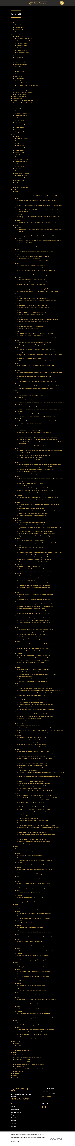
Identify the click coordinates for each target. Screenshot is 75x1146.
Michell (15, 134)
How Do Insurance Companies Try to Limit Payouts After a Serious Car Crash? (40, 205)
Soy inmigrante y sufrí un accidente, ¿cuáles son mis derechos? (36, 333)
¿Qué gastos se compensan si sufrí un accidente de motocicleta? (37, 352)
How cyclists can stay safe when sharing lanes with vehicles (35, 432)
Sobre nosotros (19, 1071)
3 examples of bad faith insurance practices (31, 335)
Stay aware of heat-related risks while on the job (32, 990)
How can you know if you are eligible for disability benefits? (35, 883)
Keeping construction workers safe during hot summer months (36, 936)
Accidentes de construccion (22, 1059)
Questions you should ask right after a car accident (33, 492)
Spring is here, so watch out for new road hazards (32, 811)
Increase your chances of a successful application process (34, 1034)
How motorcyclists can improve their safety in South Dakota (35, 869)
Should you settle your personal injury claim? (31, 702)
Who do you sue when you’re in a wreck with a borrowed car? (35, 559)
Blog (14, 189)
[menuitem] (13, 1143)
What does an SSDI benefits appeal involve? (31, 395)
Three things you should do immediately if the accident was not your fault (39, 690)
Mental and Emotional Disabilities (24, 92)
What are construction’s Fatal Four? (29, 413)
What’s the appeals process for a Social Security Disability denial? (37, 825)
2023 (16, 390)
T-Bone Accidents (22, 50)
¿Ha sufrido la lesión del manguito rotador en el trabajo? (34, 841)
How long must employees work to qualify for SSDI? (33, 345)
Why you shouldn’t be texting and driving (30, 471)
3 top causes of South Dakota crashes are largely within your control (38, 439)
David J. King (18, 25)
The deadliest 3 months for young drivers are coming (33, 788)
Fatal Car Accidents (22, 43)
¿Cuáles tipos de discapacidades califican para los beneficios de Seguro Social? (41, 478)
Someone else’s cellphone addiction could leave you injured (35, 1013)
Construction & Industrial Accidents (23, 100)
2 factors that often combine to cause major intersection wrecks (36, 469)
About (15, 22)
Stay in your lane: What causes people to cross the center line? (36, 611)
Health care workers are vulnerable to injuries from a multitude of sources (39, 776)
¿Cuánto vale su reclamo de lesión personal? (31, 326)
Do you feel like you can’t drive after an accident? (32, 744)
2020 (16, 846)
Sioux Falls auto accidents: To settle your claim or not (33, 820)
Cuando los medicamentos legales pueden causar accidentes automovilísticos (40, 552)
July (18, 331)
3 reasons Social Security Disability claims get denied (33, 515)
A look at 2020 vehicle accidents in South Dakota (32, 832)
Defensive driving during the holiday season (31, 547)
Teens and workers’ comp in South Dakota (30, 358)
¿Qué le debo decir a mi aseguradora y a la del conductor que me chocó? (39, 827)
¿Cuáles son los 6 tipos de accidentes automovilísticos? (34, 648)
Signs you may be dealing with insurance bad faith (33, 632)
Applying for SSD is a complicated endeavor (31, 927)
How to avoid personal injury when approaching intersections (35, 888)
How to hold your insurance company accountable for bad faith (36, 1029)
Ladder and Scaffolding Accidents (24, 102)
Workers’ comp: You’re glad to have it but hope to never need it (36, 1018)
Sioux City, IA (17, 154)
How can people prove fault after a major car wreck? (33, 321)
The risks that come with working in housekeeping (32, 700)
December (20, 227)
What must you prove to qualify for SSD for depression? (34, 955)
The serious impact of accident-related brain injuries (33, 1004)
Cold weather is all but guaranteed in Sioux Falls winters (34, 971)
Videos (17, 1043)
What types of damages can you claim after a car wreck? (35, 751)
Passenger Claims (22, 45)
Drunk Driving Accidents (23, 40)
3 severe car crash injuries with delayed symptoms (32, 874)
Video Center (17, 1041)
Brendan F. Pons (19, 27)
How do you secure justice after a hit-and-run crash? (33, 561)
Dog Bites (18, 59)
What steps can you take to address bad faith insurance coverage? (37, 999)
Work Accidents (17, 98)
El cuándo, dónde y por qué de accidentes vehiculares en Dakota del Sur (39, 797)
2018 (16, 962)
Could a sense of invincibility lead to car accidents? (33, 634)
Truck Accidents (19, 78)
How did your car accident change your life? (31, 941)
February (19, 214)
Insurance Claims (17, 104)
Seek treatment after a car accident (29, 818)
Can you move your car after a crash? (29, 578)
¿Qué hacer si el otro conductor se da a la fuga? (32, 284)
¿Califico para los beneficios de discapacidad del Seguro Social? (36, 365)
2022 (16, 518)
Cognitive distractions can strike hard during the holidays (34, 536)
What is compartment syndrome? (28, 770)
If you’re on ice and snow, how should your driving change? (35, 660)
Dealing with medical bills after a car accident (31, 767)
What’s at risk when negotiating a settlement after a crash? (35, 376)
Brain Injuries (20, 69)
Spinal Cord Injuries (22, 73)
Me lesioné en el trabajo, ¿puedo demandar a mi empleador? (36, 629)
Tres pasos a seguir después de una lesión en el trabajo (34, 307)
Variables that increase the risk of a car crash (31, 807)
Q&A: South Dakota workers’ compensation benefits (33, 485)
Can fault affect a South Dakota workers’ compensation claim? (36, 388)
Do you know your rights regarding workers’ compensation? (35, 909)
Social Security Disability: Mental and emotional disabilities (35, 860)
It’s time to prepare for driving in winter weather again (34, 976)
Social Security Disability (20, 90)
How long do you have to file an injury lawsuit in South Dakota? (36, 568)
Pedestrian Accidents (21, 64)
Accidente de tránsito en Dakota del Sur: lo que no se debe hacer (37, 349)
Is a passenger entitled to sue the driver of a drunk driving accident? (38, 643)
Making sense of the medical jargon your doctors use (33, 902)
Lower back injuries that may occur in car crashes (32, 367)
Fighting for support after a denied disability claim (33, 946)
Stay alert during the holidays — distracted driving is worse (35, 913)
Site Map (15, 1077)
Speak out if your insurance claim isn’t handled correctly (34, 809)
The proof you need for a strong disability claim (32, 985)
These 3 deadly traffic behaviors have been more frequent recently (37, 282)
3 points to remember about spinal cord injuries (32, 540)
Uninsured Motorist (22, 1048)
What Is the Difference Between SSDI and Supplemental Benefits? (37, 200)
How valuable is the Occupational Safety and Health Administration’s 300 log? (41, 730)
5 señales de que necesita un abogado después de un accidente (36, 251)
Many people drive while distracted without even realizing (35, 499)
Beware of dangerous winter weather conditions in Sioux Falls (36, 693)
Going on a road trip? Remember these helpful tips (33, 608)
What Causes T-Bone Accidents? (28, 247)
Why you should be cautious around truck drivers (32, 839)
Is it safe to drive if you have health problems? (32, 781)
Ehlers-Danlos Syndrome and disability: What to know (33, 446)
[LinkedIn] (46, 1107)
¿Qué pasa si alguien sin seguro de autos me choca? (33, 732)
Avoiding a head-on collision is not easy (29, 892)
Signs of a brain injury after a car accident (30, 457)
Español (15, 1052)
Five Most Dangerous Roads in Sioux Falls (30, 399)
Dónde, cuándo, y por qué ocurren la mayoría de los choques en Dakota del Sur (40, 511)
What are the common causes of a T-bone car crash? (33, 460)
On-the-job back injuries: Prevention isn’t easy (31, 802)
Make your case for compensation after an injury (32, 737)
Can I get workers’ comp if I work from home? (31, 525)
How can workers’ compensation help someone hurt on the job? (36, 758)
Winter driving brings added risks (28, 844)
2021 (16, 683)
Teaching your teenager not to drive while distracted (33, 765)
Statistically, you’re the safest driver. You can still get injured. (36, 746)
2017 (16, 1020)
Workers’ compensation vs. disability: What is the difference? (35, 261)
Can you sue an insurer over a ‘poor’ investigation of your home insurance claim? (41, 450)
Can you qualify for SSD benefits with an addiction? (33, 554)
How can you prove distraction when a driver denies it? (34, 575)
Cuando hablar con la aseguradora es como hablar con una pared (37, 786)
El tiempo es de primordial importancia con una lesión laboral (36, 571)
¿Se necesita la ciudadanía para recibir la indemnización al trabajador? (38, 497)
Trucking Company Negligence (25, 87)
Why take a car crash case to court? (29, 328)
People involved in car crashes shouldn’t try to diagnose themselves (37, 275)
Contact (15, 1075)
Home (14, 21)
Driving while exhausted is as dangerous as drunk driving (34, 669)
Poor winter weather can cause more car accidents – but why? (36, 531)
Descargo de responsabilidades (23, 1061)
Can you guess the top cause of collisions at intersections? (35, 622)
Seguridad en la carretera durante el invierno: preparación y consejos (38, 416)
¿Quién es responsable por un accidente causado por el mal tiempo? (38, 674)
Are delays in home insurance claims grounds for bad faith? (35, 467)
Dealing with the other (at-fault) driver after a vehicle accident (36, 606)
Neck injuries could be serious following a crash (32, 646)
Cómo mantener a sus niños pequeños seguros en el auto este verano (38, 437)
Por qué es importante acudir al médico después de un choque (36, 704)
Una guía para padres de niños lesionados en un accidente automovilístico (39, 385)
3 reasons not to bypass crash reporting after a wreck (33, 298)
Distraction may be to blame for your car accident (33, 1039)
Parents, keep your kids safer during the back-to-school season (36, 739)
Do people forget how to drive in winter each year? (33, 679)
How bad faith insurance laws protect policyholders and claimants (37, 756)
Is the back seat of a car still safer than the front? (33, 714)
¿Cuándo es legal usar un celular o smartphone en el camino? (36, 557)
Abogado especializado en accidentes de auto (28, 1057)
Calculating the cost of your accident (29, 981)
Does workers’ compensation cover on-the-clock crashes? (34, 305)
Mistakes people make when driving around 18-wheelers (34, 620)
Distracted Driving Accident (24, 38)
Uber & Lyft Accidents (23, 52)
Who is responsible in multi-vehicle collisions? (31, 483)
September (20, 245)
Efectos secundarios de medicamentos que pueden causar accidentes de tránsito (41, 402)
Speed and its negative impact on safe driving (31, 994)
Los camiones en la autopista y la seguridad (31, 430)
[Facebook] (42, 1107)
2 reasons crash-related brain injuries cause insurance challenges (36, 474)
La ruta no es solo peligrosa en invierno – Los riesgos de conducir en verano (39, 753)
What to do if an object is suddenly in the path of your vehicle (36, 716)
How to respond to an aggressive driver (30, 597)
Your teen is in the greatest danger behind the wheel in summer (36, 256)
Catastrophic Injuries (21, 115)
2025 (16, 225)
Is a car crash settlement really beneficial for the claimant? (35, 604)
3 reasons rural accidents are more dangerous (31, 427)
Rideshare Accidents (22, 113)
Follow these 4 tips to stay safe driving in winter (32, 695)
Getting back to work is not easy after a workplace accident (35, 967)
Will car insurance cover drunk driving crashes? (31, 508)
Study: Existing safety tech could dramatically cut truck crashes (36, 864)
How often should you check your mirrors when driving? (34, 613)
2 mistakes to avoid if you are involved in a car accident (34, 655)
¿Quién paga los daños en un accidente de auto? (32, 279)
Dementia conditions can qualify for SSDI (30, 566)
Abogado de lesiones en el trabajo (24, 1054)
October (19, 238)
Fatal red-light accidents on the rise (29, 923)
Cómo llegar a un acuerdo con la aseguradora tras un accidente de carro (39, 291)
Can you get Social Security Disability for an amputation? (35, 728)
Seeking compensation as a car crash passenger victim (34, 481)
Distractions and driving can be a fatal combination (33, 681)
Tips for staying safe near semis (27, 665)
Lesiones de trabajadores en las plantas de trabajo (29, 1064)
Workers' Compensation (19, 96)
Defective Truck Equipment (24, 80)
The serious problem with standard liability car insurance (34, 585)
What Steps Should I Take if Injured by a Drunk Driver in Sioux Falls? (38, 222)
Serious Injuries (19, 67)
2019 (16, 904)
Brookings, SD (17, 108)
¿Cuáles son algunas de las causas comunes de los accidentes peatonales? (39, 420)
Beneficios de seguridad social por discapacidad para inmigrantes (37, 270)
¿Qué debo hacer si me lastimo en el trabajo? (31, 721)
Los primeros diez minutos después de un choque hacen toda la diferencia (39, 543)
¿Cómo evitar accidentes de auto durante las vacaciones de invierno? (38, 300)
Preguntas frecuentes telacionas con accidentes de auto (30, 1069)
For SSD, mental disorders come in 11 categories (32, 672)
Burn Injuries (20, 71)
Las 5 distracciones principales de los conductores (32, 625)
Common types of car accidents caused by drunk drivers (34, 599)
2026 (16, 191)
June (18, 193)
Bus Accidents (19, 57)
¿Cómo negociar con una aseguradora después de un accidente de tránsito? (40, 360)
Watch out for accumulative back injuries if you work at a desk (36, 830)
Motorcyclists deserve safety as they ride (30, 423)
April (18, 203)
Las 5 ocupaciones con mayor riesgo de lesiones (32, 742)
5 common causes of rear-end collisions (29, 725)
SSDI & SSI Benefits (20, 94)
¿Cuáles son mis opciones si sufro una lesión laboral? (33, 657)
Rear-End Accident (22, 48)
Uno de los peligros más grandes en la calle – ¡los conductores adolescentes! (40, 464)
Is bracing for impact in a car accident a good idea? (33, 513)
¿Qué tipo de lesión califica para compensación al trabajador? (36, 594)
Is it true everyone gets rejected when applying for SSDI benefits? (37, 289)
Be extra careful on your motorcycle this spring (32, 650)
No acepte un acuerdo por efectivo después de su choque (35, 582)
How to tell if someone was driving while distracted (33, 763)
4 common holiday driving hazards (28, 851)
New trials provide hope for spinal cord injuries (32, 662)
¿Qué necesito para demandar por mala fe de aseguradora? (35, 688)
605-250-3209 (20, 1098)
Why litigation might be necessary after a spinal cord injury (35, 342)
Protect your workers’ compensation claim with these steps (35, 636)
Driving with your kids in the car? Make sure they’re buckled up (36, 790)
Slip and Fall (18, 76)
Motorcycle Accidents (21, 62)
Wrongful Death (17, 107)
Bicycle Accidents (20, 55)
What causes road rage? (25, 676)
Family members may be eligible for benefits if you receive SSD (36, 795)
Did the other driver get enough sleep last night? (32, 960)
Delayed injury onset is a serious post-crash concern (33, 312)
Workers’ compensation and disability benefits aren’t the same (36, 268)
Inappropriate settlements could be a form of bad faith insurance (37, 533)
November (20, 233)
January (19, 220)
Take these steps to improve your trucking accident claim (34, 783)
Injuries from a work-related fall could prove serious (33, 878)
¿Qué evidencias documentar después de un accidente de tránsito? (37, 338)
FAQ (16, 32)
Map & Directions (46, 1096)
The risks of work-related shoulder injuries (30, 453)
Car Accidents (19, 36)
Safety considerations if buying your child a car (32, 522)
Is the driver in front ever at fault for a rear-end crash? (34, 406)
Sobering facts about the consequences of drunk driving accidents (37, 834)
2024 (16, 294)
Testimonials (16, 1073)
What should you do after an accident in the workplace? (34, 918)
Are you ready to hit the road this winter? (30, 1032)
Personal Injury (17, 34)
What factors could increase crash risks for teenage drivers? (35, 455)
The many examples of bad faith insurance (30, 855)
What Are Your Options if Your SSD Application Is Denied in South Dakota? (40, 196)
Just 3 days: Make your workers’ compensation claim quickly (35, 587)
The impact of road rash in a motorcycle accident (32, 590)
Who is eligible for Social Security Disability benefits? (33, 1008)
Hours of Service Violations (24, 83)
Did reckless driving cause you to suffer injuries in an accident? (36, 1025)
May (18, 198)
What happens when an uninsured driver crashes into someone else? (37, 381)
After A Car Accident (23, 1050)
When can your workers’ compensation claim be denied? (34, 618)
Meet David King (21, 1045)
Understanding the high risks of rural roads (31, 707)
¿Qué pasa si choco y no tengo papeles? (30, 258)
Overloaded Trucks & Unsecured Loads (28, 85)
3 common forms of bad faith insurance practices (32, 265)
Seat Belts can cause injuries (27, 580)
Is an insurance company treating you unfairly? (32, 897)
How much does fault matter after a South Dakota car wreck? (36, 490)
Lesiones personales (20, 1066)
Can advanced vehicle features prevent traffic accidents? (35, 488)
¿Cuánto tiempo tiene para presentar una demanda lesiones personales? (39, 319)
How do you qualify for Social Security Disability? (32, 639)
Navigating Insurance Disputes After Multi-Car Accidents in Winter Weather (40, 236)
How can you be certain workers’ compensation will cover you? (36, 950)
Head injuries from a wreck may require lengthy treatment (35, 550)
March (18, 207)
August (19, 324)
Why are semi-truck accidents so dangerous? (31, 314)
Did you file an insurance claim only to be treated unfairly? (35, 932)
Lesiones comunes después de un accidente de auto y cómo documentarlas (39, 409)
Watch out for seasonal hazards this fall (30, 718)
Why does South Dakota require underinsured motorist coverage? (37, 709)
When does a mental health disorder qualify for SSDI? (34, 800)
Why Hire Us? (19, 29)
